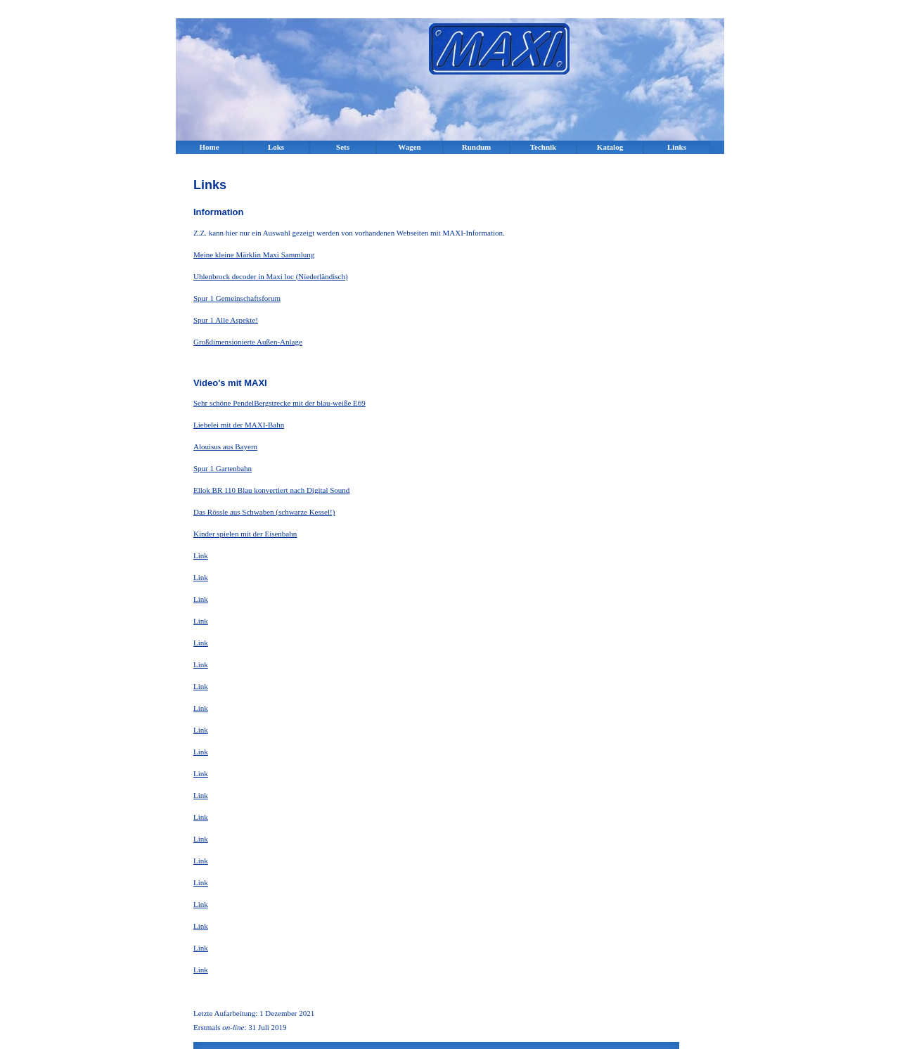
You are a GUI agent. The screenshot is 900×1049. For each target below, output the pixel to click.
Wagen (409, 147)
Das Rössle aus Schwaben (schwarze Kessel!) (264, 512)
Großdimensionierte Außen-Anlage (247, 341)
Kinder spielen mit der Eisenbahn (245, 533)
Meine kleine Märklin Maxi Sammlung (253, 254)
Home (209, 147)
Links (676, 147)
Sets (342, 147)
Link (200, 555)
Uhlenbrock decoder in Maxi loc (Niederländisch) (270, 276)
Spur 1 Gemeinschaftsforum (237, 298)
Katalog (610, 147)
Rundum (476, 147)
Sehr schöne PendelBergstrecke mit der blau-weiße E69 (279, 403)
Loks (276, 147)
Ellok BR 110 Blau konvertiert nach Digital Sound (271, 490)
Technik (543, 147)
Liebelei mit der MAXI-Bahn (238, 424)
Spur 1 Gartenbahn (222, 468)
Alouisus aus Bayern (225, 446)
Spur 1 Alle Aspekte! (225, 320)
